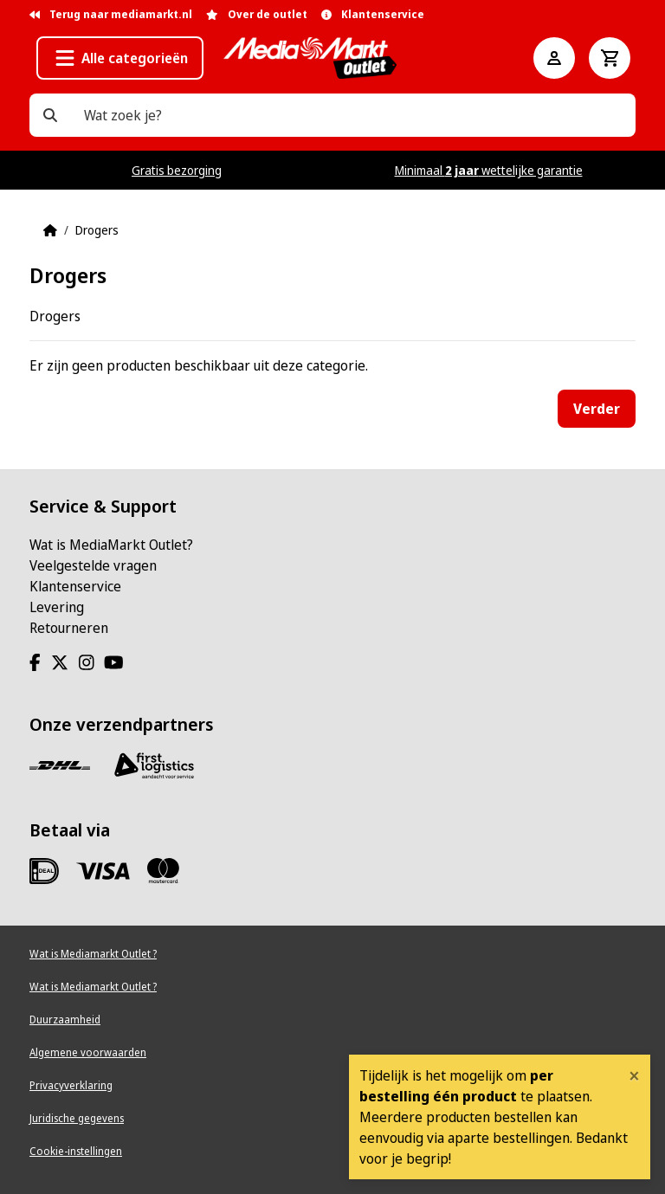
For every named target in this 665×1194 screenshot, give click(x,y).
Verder (596, 408)
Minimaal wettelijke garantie (489, 170)
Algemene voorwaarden (87, 1052)
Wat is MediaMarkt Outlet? (111, 544)
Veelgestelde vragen (93, 565)
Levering (56, 606)
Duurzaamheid (64, 1019)
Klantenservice (75, 586)
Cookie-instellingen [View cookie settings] (75, 1151)
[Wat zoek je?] (50, 115)
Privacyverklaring (71, 1085)
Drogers (97, 230)
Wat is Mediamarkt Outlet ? (93, 953)
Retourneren (68, 627)
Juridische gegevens (76, 1118)
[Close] (634, 1075)
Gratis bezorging (177, 170)
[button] (119, 58)
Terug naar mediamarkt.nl (110, 14)
